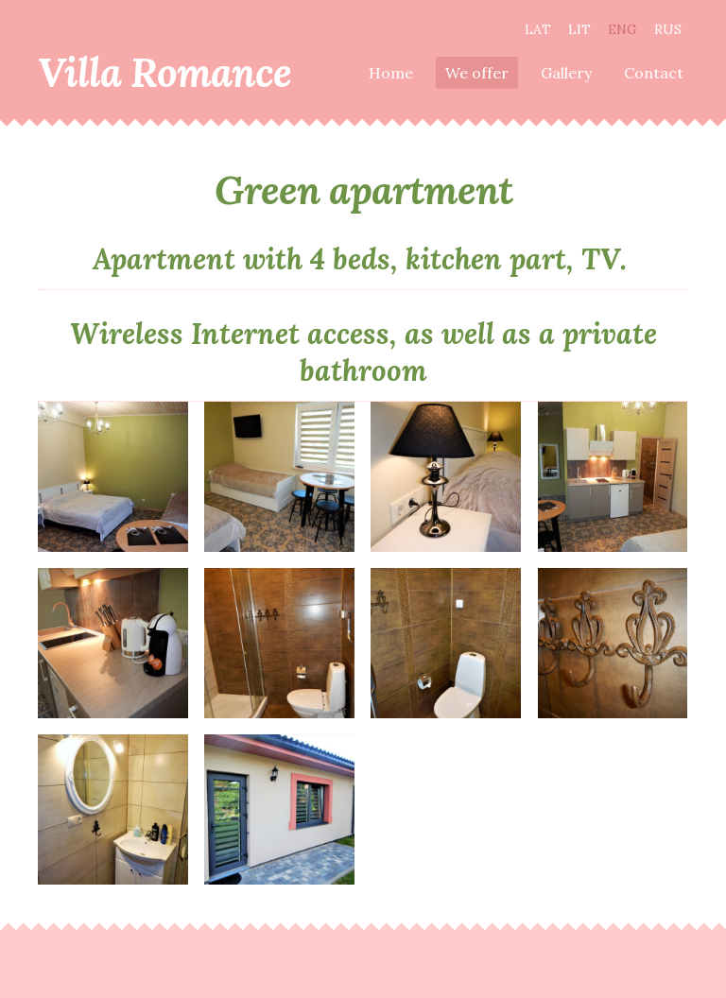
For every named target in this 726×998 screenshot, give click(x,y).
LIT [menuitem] (579, 29)
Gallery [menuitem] (566, 72)
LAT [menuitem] (538, 29)
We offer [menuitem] (477, 72)
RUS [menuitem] (668, 29)
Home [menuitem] (391, 72)
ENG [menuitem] (622, 29)
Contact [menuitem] (653, 72)
